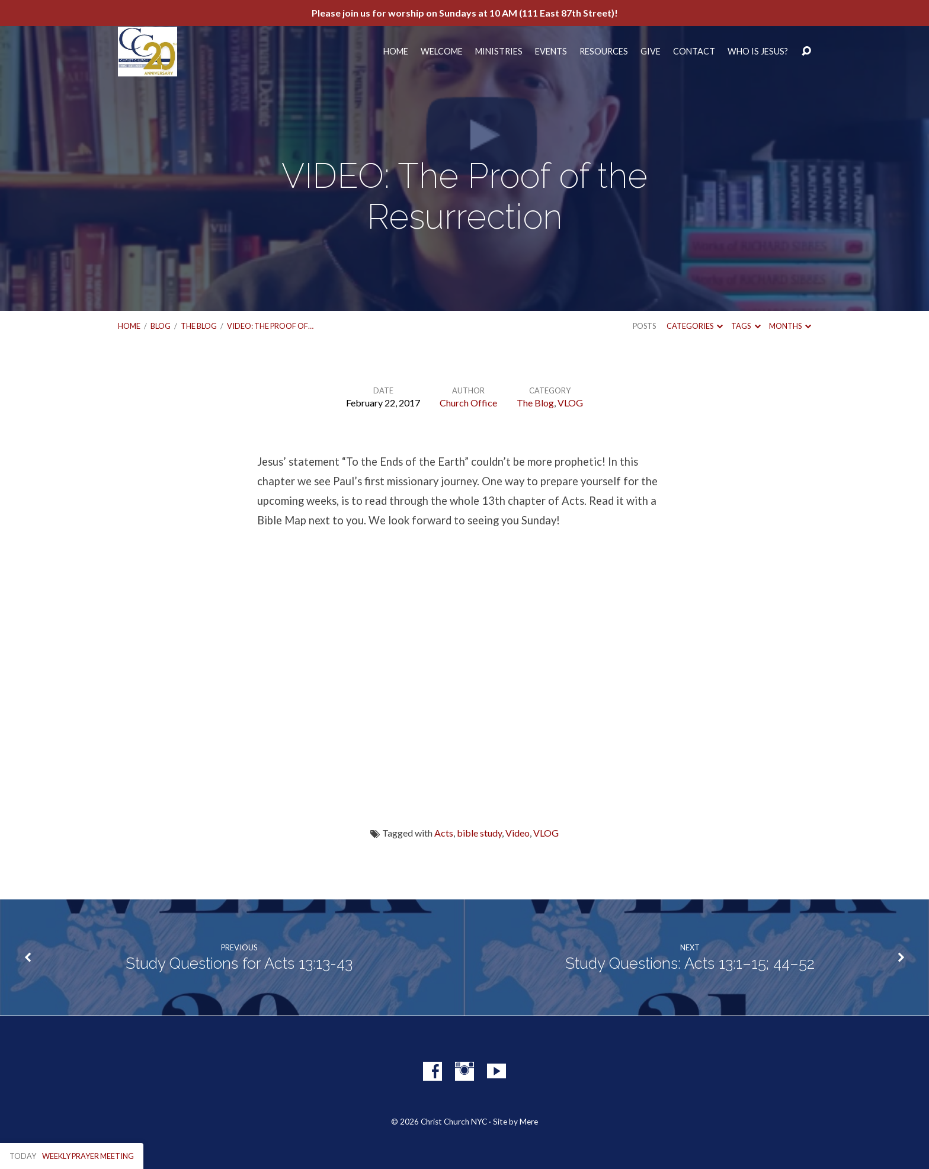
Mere (529, 1121)
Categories (695, 326)
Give (650, 51)
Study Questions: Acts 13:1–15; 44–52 (690, 963)
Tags (745, 326)
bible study (479, 832)
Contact (694, 51)
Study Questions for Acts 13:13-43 (239, 963)
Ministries (499, 51)
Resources (603, 51)
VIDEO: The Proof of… (270, 326)
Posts (644, 326)
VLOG (570, 402)
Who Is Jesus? (758, 51)
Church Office (468, 402)
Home (395, 51)
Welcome (442, 51)
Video (517, 832)
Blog (160, 326)
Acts (443, 832)
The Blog (199, 326)
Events (551, 51)
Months (790, 326)
